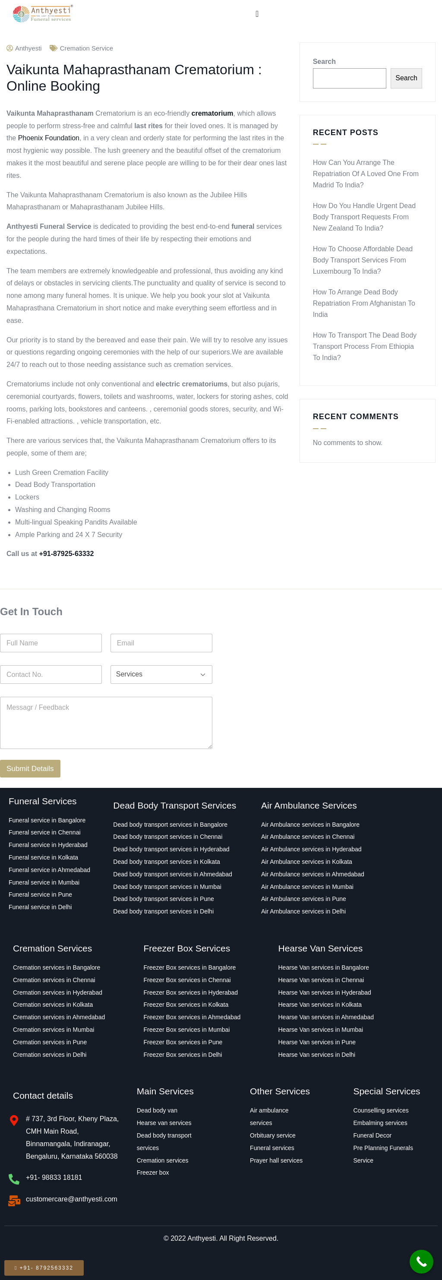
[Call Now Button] (421, 1262)
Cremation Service (86, 48)
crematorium (213, 113)
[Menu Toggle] (257, 13)
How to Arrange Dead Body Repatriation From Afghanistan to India (364, 303)
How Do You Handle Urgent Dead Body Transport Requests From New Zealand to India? (364, 217)
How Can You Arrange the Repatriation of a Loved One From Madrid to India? (366, 174)
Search (324, 61)
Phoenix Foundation (48, 138)
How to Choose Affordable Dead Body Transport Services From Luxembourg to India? (363, 260)
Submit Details (30, 769)
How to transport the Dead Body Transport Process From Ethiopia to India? (365, 346)
